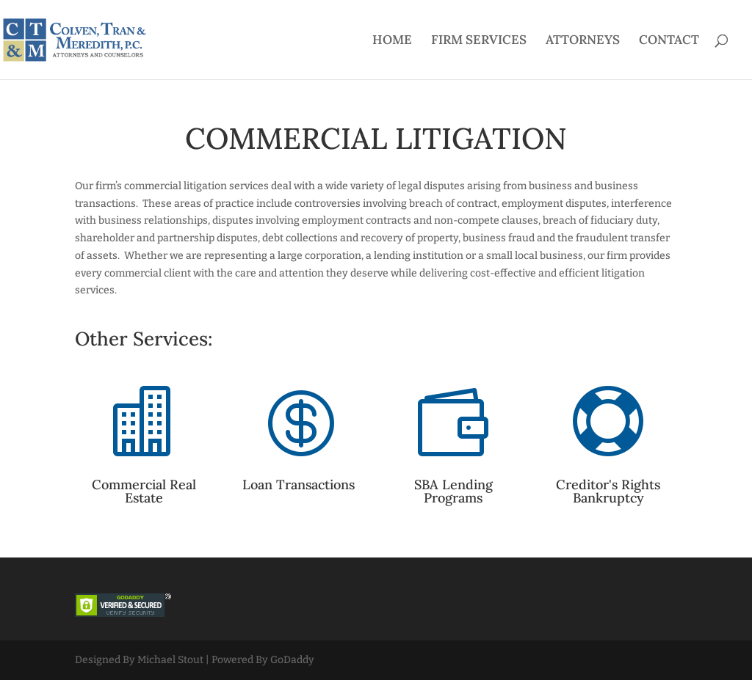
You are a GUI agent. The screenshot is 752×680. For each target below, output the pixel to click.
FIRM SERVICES (479, 41)
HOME (392, 41)
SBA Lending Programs (453, 491)
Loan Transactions (298, 484)
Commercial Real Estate (144, 491)
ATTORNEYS (583, 41)
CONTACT (669, 41)
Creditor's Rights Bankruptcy (608, 491)
